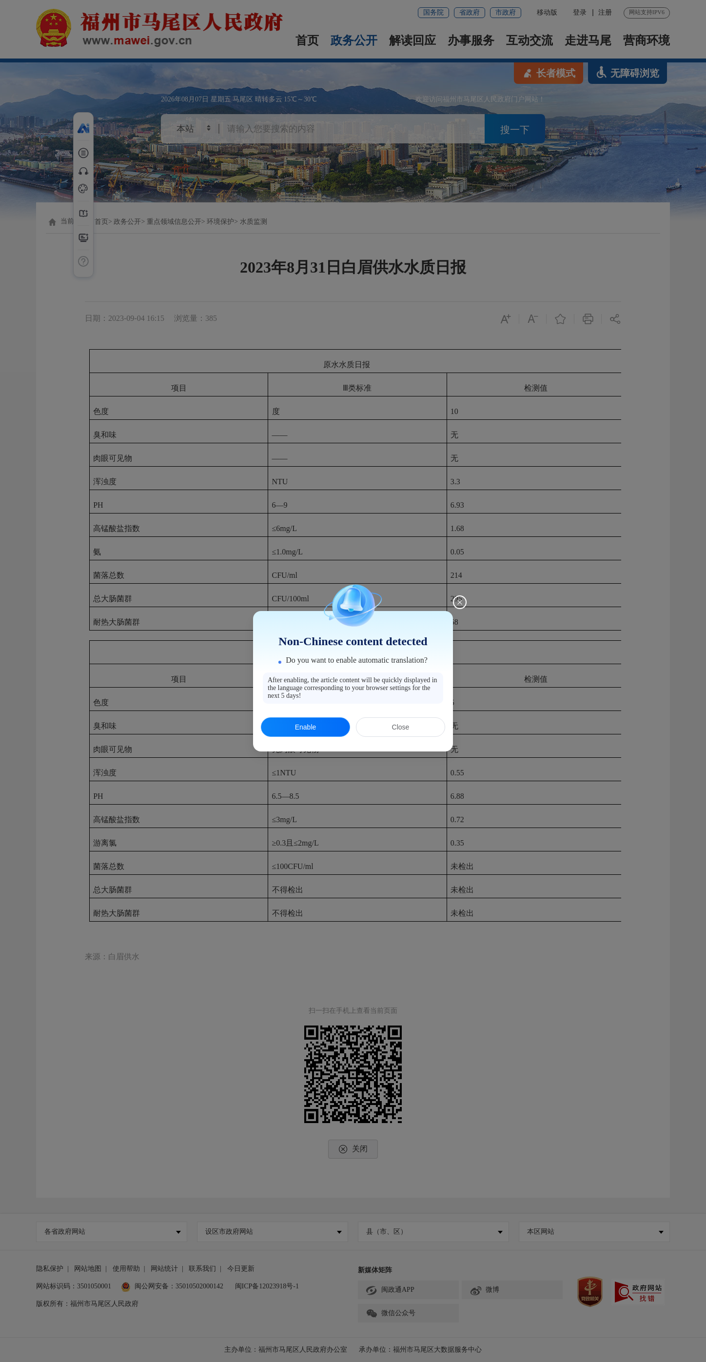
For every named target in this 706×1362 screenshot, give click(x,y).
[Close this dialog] (460, 602)
